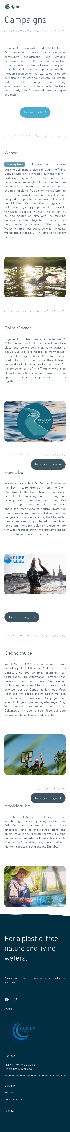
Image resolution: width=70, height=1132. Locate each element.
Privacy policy (13, 1099)
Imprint (9, 1092)
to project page (46, 464)
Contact (9, 1085)
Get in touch (33, 112)
